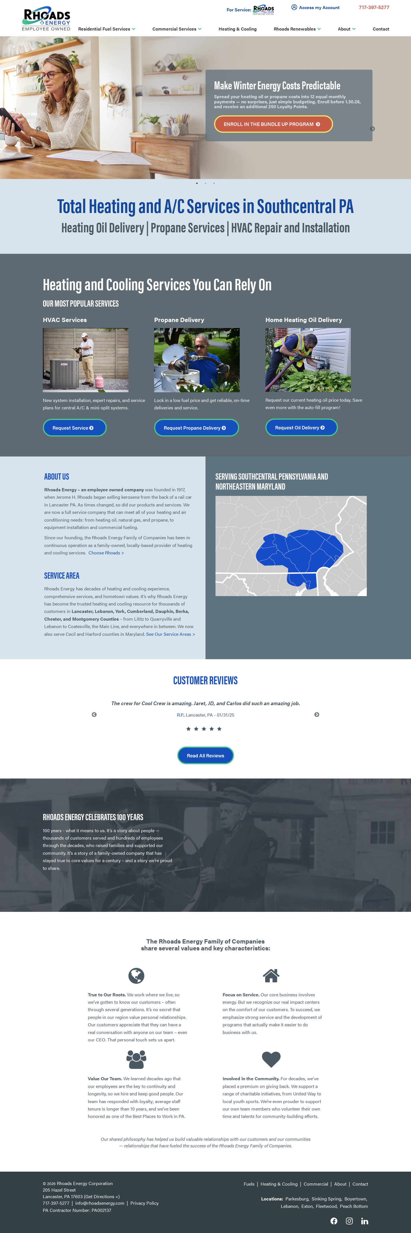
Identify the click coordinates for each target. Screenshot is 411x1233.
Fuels (249, 1183)
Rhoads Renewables (295, 28)
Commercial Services (174, 28)
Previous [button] (38, 129)
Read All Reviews (205, 755)
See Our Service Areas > (170, 634)
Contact (381, 28)
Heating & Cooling (238, 28)
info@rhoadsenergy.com (99, 1203)
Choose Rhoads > (106, 552)
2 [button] (205, 183)
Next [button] (372, 129)
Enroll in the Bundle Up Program (274, 124)
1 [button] (197, 183)
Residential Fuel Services (104, 28)
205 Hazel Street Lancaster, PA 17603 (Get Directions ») (81, 1193)
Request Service (75, 427)
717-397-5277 (374, 7)
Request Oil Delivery (301, 427)
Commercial (316, 1183)
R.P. (180, 714)
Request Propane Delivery (196, 427)
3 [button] (214, 183)
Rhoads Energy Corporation (85, 1183)
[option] (205, 107)
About (344, 28)
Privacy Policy (144, 1203)
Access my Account (316, 7)
